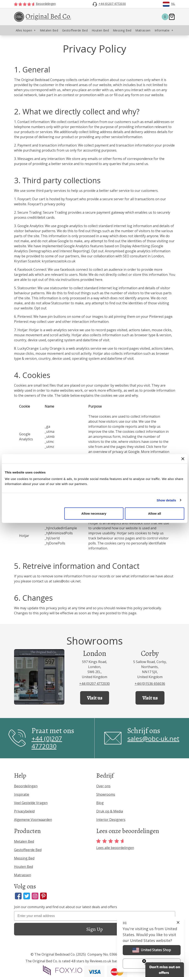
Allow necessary (93, 513)
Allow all (154, 513)
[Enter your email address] (94, 916)
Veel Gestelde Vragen (31, 802)
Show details (166, 500)
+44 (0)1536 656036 (150, 683)
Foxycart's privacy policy (46, 204)
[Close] (178, 922)
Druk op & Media (109, 811)
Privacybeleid (24, 811)
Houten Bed (23, 866)
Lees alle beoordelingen (115, 844)
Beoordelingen (26, 786)
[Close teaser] (144, 961)
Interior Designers (110, 819)
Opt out (97, 251)
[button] (164, 969)
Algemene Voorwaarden (33, 819)
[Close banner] (182, 458)
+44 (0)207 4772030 (94, 683)
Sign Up (94, 929)
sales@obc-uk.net (67, 581)
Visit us (94, 697)
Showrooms (105, 794)
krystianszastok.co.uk (59, 261)
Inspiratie (21, 794)
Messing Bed (24, 858)
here (98, 279)
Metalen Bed (24, 841)
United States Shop (151, 950)
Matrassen (22, 875)
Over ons (103, 786)
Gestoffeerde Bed (28, 850)
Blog (100, 802)
